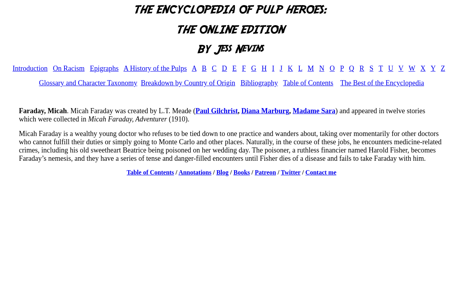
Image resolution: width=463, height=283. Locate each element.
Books (242, 172)
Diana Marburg (266, 111)
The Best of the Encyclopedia (382, 83)
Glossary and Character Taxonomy (88, 83)
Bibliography (259, 83)
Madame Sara (314, 111)
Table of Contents (308, 83)
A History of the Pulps (155, 68)
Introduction (30, 68)
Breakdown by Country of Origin (188, 83)
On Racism (69, 68)
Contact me (320, 172)
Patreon (265, 172)
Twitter (291, 172)
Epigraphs (104, 68)
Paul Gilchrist (217, 111)
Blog (222, 172)
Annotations (195, 172)
